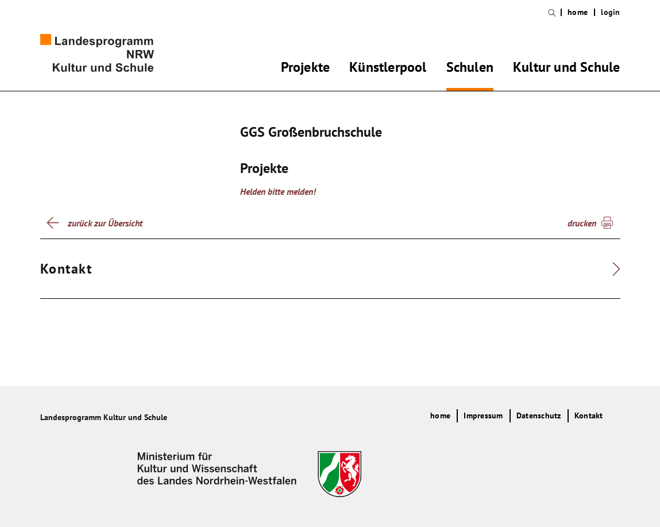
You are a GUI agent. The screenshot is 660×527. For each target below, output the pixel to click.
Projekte (305, 69)
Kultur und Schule (566, 69)
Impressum (483, 415)
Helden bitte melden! (278, 191)
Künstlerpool (387, 69)
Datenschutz (538, 415)
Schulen (469, 69)
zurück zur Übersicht (105, 223)
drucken (582, 223)
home (578, 12)
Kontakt (588, 415)
